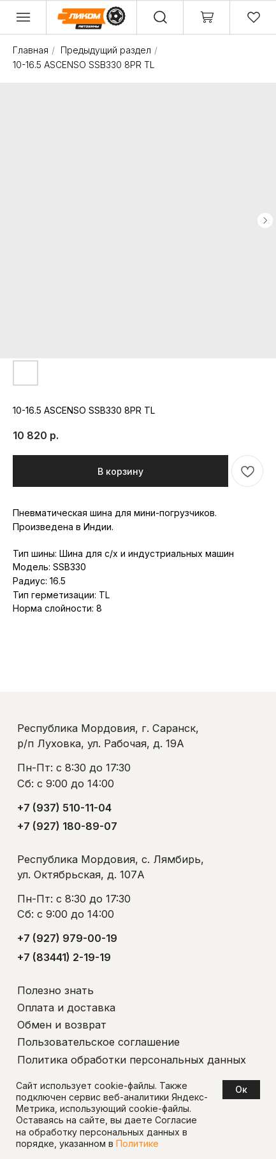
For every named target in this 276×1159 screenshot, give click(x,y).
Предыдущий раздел (106, 50)
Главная (30, 50)
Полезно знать (55, 990)
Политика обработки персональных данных (131, 1059)
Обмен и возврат (61, 1024)
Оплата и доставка (66, 1007)
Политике (137, 1143)
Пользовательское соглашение (98, 1042)
